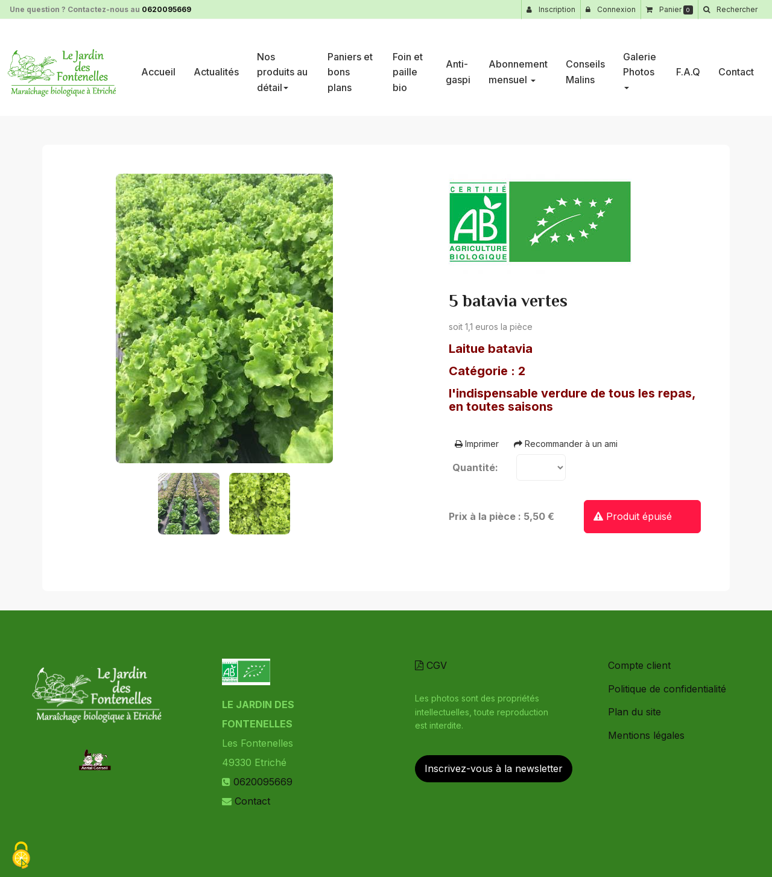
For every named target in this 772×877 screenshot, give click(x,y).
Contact (736, 67)
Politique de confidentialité (667, 689)
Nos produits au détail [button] (282, 67)
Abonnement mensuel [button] (518, 67)
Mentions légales (646, 735)
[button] (730, 9)
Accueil (158, 67)
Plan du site (634, 712)
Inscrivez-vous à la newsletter (494, 768)
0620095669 (166, 9)
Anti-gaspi (458, 67)
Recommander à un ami (566, 443)
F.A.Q (688, 67)
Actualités (216, 67)
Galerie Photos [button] (639, 65)
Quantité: (475, 467)
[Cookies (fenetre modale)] (21, 856)
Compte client (639, 665)
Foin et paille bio (408, 67)
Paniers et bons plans (350, 67)
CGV (431, 665)
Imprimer (477, 443)
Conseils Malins (585, 67)
